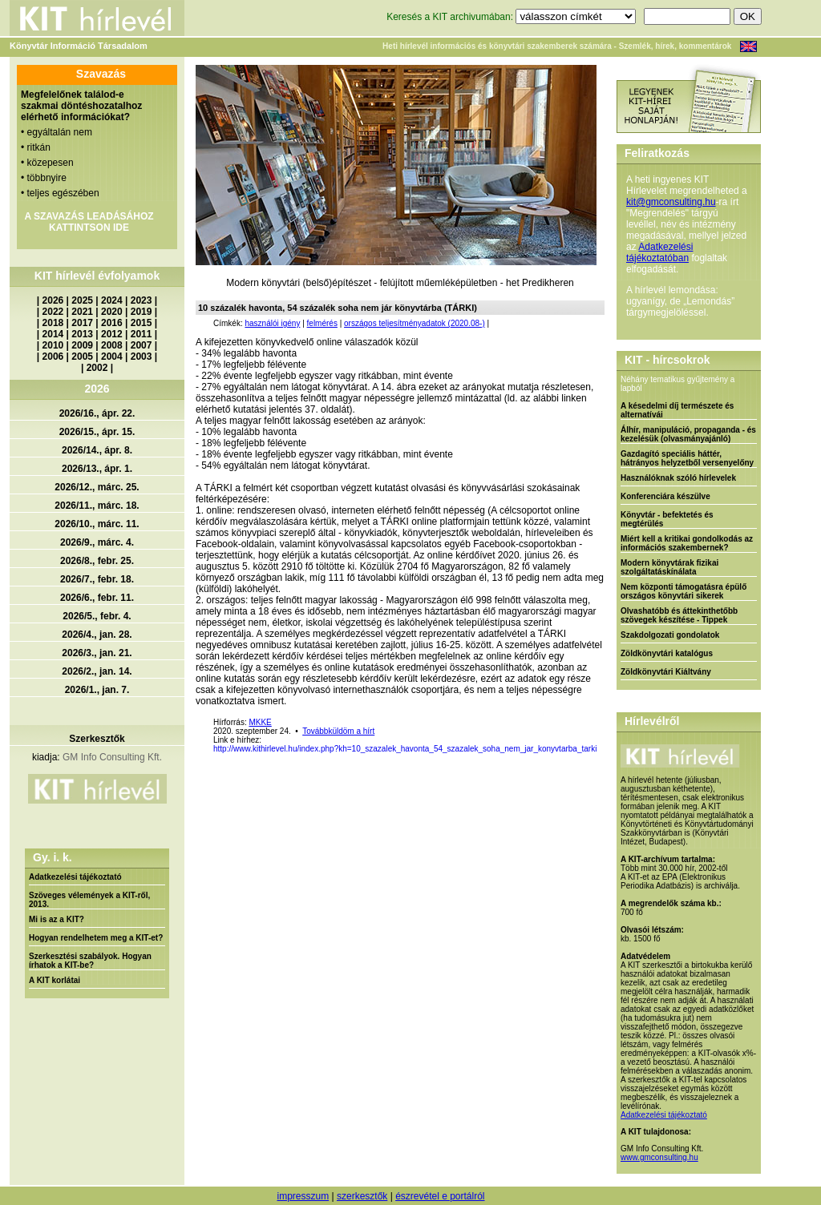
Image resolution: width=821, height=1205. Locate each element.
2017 (82, 322)
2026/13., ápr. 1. (97, 468)
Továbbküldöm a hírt (338, 731)
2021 (82, 311)
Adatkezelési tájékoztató (75, 877)
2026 (53, 300)
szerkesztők (362, 1196)
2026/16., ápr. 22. (97, 413)
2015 (141, 322)
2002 (97, 367)
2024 (112, 300)
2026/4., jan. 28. (96, 634)
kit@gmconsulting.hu (671, 202)
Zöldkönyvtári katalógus (667, 653)
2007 (141, 345)
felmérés (322, 323)
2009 (82, 345)
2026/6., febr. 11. (97, 597)
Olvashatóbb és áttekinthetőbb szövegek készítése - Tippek (679, 615)
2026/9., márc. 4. (97, 542)
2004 (112, 356)
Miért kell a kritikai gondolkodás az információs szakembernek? (687, 543)
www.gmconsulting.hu (659, 1157)
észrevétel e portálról (439, 1196)
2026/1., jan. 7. (97, 689)
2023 (141, 300)
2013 (82, 334)
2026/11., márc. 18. (97, 505)
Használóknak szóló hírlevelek (678, 478)
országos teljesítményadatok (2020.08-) (414, 323)
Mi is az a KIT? (56, 919)
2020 (112, 311)
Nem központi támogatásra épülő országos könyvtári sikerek (683, 591)
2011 (141, 334)
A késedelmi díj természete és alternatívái (677, 410)
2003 (141, 356)
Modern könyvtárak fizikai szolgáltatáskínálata (669, 567)
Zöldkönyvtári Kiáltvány (666, 671)
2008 (112, 345)
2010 (53, 345)
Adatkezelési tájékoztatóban (659, 252)
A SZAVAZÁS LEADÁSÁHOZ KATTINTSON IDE (88, 222)
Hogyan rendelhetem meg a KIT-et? (96, 937)
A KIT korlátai (54, 980)
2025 (82, 300)
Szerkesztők (96, 738)
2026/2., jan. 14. (96, 671)
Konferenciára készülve (665, 496)
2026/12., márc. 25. (97, 487)
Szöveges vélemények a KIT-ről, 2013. (89, 900)
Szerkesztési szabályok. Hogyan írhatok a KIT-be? (90, 960)
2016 (112, 322)
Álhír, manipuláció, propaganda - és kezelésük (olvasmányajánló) (688, 434)
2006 (53, 356)
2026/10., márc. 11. (97, 524)
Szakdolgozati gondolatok (670, 635)
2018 (53, 322)
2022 (53, 311)
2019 (141, 311)
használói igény (272, 323)
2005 (82, 356)
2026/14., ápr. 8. (97, 450)
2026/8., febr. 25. (97, 560)
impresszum (303, 1196)
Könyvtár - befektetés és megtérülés (667, 519)
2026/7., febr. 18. (97, 579)
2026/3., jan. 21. (96, 653)
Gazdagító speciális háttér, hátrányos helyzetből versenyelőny (687, 458)
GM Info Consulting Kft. (112, 757)
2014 (53, 334)
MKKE (260, 722)
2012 (112, 334)
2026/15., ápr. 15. (97, 431)
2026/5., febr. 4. (97, 616)
